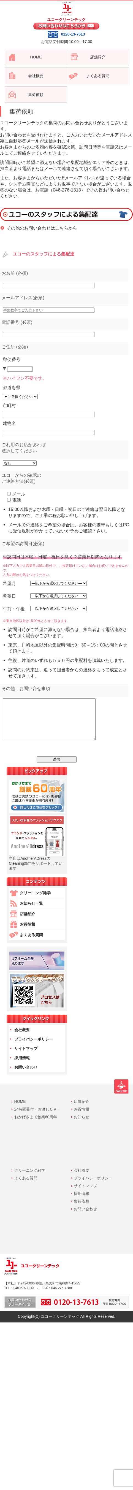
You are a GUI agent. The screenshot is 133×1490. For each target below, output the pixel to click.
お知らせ (81, 1125)
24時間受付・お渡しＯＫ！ (37, 1117)
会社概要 (22, 1038)
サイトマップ (25, 1057)
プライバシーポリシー (33, 1047)
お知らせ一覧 (31, 911)
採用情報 (22, 1066)
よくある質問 (31, 943)
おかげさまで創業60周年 (35, 1125)
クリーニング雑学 (35, 901)
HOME (20, 1110)
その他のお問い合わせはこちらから (42, 227)
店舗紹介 (27, 922)
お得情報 (27, 932)
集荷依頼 (81, 1209)
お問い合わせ (25, 1075)
